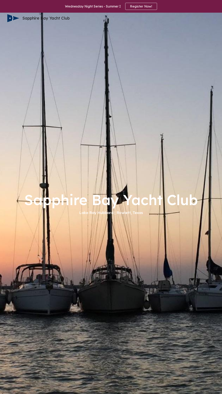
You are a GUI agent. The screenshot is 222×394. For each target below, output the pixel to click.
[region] (111, 6)
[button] (111, 387)
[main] (111, 203)
